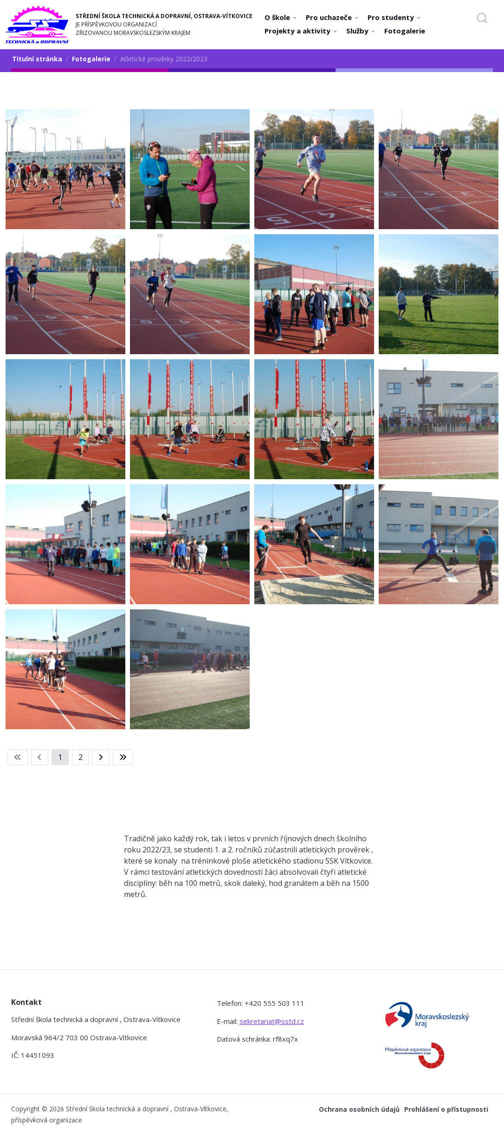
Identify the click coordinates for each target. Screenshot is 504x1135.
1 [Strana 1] (60, 757)
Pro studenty (394, 17)
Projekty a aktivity (301, 30)
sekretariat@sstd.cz (271, 1021)
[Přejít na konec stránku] (123, 757)
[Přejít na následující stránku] (101, 757)
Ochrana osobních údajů (359, 1109)
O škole (281, 17)
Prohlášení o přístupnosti (446, 1109)
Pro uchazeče (332, 17)
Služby (360, 30)
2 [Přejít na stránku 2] (80, 757)
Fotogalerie (404, 30)
